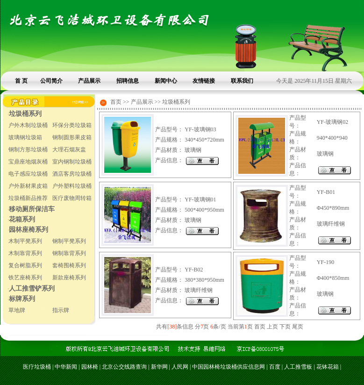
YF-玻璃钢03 (200, 129)
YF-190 (325, 262)
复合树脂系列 (25, 265)
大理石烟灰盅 (69, 149)
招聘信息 (127, 81)
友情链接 (204, 81)
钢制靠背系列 (69, 253)
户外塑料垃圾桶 (72, 186)
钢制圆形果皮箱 (72, 137)
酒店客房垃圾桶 (72, 174)
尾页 (297, 326)
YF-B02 (194, 269)
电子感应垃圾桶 (28, 174)
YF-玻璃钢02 (332, 122)
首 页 (21, 81)
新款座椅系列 (69, 277)
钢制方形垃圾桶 (28, 149)
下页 (285, 326)
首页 (259, 326)
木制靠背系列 (25, 253)
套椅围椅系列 (69, 265)
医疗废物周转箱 (72, 198)
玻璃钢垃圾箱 (25, 137)
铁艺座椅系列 (25, 277)
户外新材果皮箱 (28, 186)
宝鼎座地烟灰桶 (28, 161)
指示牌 (60, 310)
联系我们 (242, 81)
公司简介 (51, 81)
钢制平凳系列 (69, 241)
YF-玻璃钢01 (200, 199)
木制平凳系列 (25, 241)
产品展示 (89, 81)
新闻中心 (166, 81)
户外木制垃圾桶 (28, 125)
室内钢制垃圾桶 (72, 161)
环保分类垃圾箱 (72, 125)
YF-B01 (326, 192)
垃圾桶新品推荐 (28, 198)
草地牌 (16, 310)
